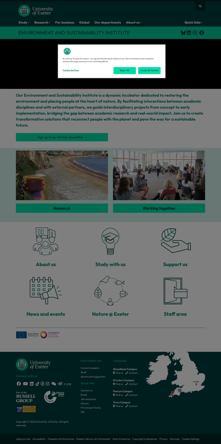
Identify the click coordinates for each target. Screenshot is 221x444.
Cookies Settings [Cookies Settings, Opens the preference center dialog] (71, 70)
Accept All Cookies (149, 70)
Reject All (124, 70)
